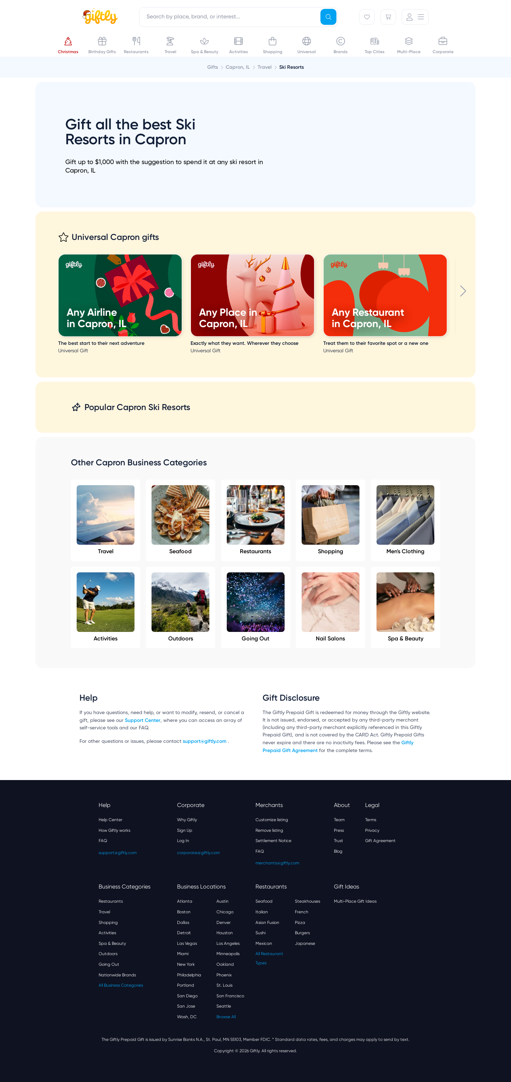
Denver (223, 922)
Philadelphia (189, 974)
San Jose (186, 1006)
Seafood (180, 520)
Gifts (212, 67)
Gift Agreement (380, 840)
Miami (182, 953)
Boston (184, 911)
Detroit (184, 932)
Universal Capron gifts (115, 237)
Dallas (183, 922)
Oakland (225, 964)
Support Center (142, 720)
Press (339, 830)
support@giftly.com (205, 741)
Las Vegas (187, 943)
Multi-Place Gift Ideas (355, 901)
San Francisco (230, 995)
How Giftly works (114, 830)
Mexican (264, 943)
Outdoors (180, 607)
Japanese (305, 943)
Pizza (300, 922)
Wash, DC (187, 1016)
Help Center (110, 819)
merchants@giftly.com (277, 862)
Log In (183, 840)
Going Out (256, 607)
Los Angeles (228, 943)
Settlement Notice (273, 840)
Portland (185, 985)
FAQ (103, 840)
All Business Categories (121, 985)
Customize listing (272, 819)
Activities (105, 607)
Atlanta (184, 901)
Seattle (223, 1006)
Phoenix (224, 974)
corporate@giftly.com (198, 852)
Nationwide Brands (117, 974)
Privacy (372, 830)
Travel (105, 520)
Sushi (260, 932)
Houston (224, 932)
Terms (370, 819)
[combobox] (238, 17)
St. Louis (224, 985)
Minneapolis (228, 953)
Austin (222, 901)
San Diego (187, 995)
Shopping (330, 520)
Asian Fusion (267, 922)
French (301, 911)
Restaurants (256, 520)
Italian (262, 911)
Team (339, 819)
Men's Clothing (405, 520)
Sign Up (184, 830)
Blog (338, 851)
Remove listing (269, 830)
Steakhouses (307, 901)
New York (186, 964)
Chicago (224, 911)
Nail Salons (330, 607)
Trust (338, 840)
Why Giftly (187, 819)
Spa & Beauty (405, 607)
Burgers (302, 932)
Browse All (226, 1016)
